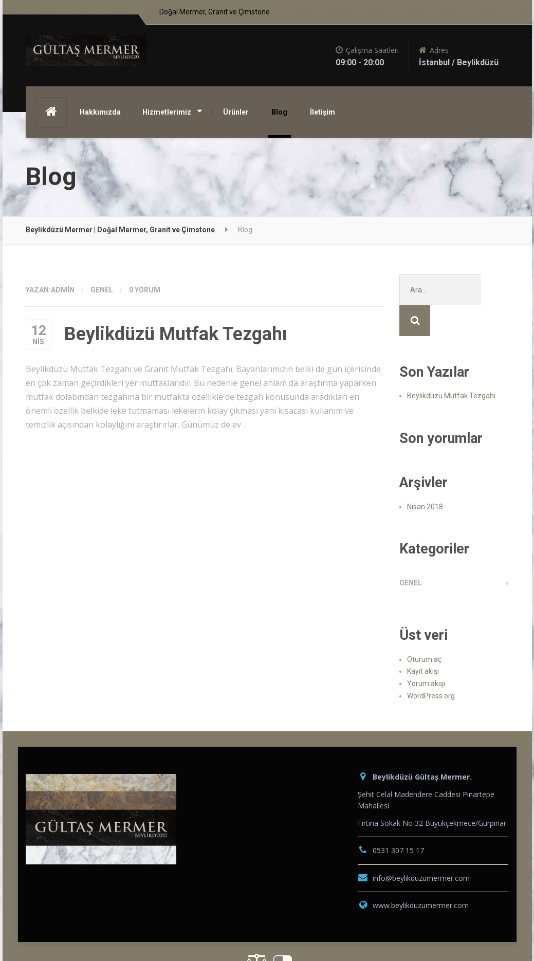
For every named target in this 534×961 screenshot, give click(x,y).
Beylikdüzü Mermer (68, 933)
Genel (101, 290)
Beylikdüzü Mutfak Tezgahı (175, 334)
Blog (279, 112)
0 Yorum (144, 290)
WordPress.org (431, 665)
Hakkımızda (100, 112)
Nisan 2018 (425, 476)
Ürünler (236, 112)
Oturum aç (424, 628)
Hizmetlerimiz (166, 112)
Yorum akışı (426, 653)
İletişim (322, 112)
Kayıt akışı (423, 640)
